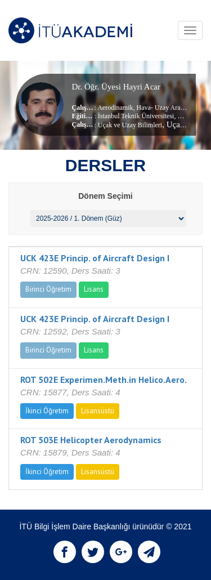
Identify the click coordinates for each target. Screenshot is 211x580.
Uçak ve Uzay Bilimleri (130, 125)
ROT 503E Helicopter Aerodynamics (90, 439)
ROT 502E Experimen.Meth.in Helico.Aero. (103, 379)
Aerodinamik (115, 107)
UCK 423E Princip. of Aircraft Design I (94, 258)
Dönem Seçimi (105, 195)
